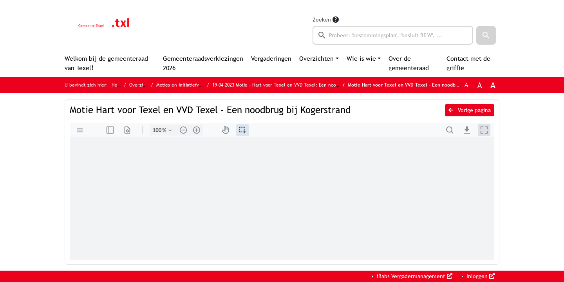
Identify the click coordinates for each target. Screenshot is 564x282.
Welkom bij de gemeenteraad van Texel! (106, 63)
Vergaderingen (271, 58)
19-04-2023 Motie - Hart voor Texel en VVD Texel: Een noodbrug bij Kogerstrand (297, 85)
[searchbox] (393, 35)
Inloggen (480, 276)
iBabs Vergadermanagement (413, 276)
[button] (486, 35)
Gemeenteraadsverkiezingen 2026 (203, 63)
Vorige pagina (469, 110)
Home (118, 85)
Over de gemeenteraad (409, 63)
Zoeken (322, 19)
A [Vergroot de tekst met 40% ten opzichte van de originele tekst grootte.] (492, 85)
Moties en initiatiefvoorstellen (188, 85)
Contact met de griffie (468, 63)
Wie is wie (361, 58)
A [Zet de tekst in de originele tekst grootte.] (466, 85)
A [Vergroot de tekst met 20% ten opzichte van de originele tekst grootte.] (479, 85)
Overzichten (316, 58)
